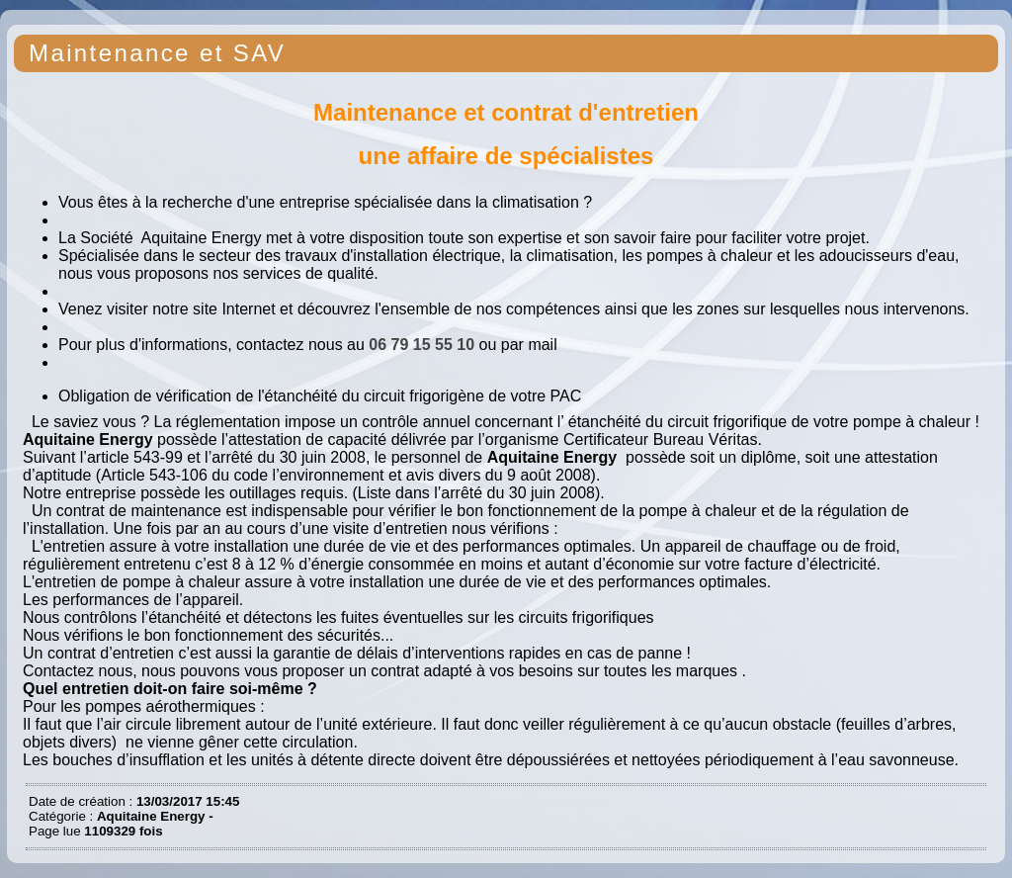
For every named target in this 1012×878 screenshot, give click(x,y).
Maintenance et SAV (157, 53)
